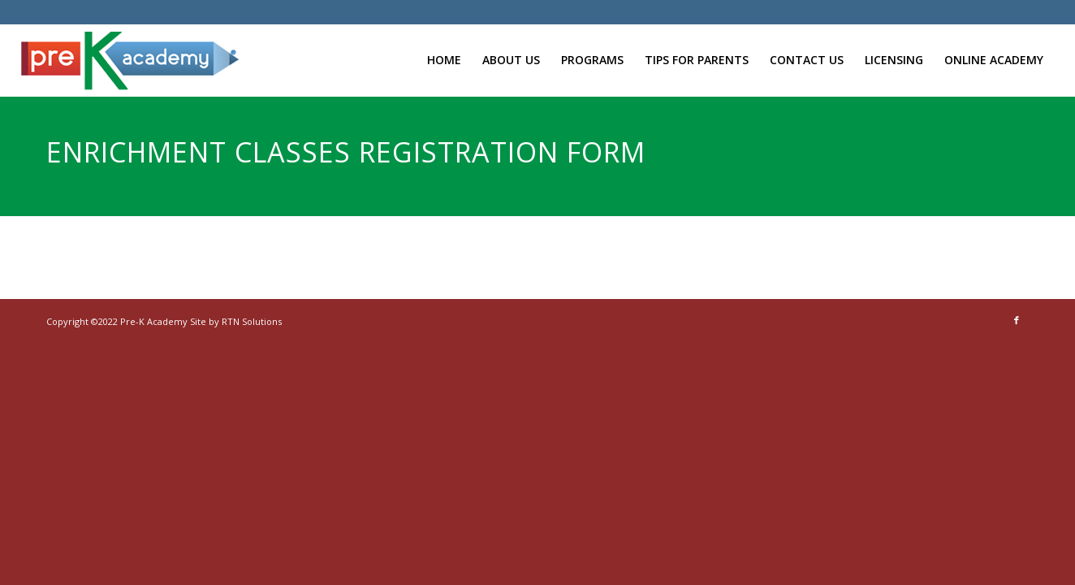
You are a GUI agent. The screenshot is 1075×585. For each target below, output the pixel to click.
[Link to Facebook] (1016, 320)
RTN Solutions (252, 321)
